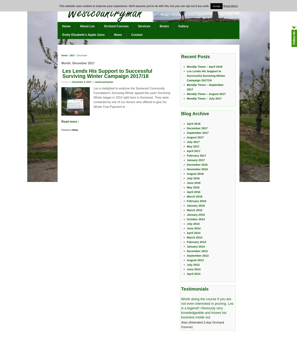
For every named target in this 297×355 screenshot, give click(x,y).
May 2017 (193, 146)
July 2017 (193, 141)
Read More (230, 6)
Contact (137, 34)
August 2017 (195, 137)
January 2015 (196, 214)
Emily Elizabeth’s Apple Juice (83, 34)
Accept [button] (216, 6)
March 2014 (194, 237)
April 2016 (193, 192)
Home (66, 26)
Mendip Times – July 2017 (204, 98)
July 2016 (193, 178)
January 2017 (196, 160)
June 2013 (194, 269)
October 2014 (196, 219)
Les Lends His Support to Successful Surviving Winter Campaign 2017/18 (107, 73)
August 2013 (195, 260)
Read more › (70, 121)
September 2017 (198, 132)
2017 (72, 55)
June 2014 (194, 228)
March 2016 (194, 196)
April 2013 (193, 273)
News (118, 34)
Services (144, 26)
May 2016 (193, 187)
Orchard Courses (116, 26)
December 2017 (197, 128)
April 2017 (193, 151)
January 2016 (196, 205)
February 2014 (196, 242)
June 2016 (194, 182)
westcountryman (104, 82)
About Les (87, 26)
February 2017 (196, 155)
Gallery (183, 26)
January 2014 (196, 246)
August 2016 (195, 173)
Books (164, 26)
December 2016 (197, 164)
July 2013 (193, 264)
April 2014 (193, 232)
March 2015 (194, 210)
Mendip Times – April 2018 (204, 66)
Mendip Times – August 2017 (206, 94)
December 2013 (197, 251)
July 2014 (193, 223)
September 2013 (198, 255)
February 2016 (196, 201)
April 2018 (193, 123)
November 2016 (197, 169)
